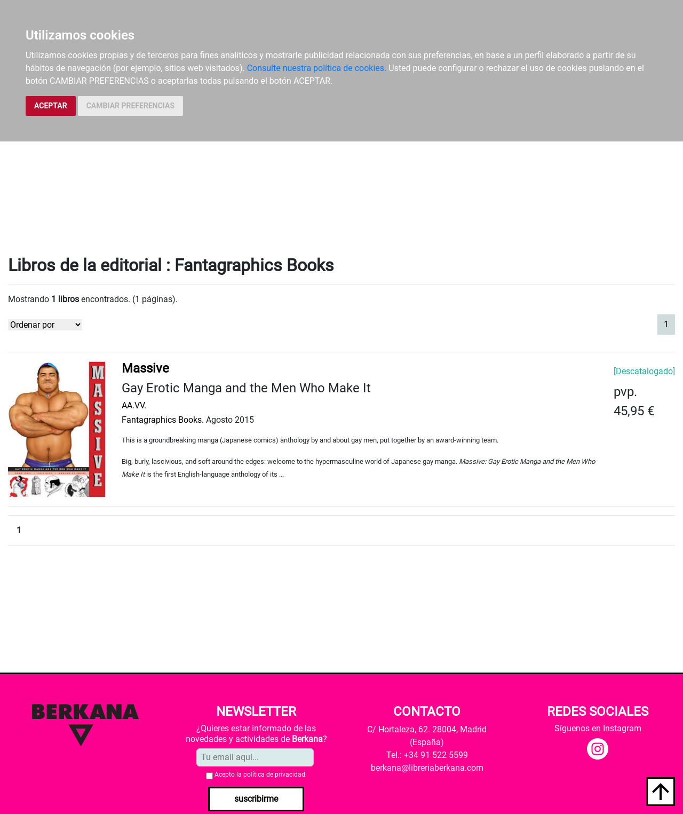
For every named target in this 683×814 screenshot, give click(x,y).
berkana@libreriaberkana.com (427, 768)
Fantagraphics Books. (163, 420)
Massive (145, 368)
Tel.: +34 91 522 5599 (427, 755)
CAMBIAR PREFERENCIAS (130, 105)
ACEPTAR (50, 105)
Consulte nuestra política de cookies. (317, 68)
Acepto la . (261, 774)
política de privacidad (274, 774)
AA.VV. (134, 405)
